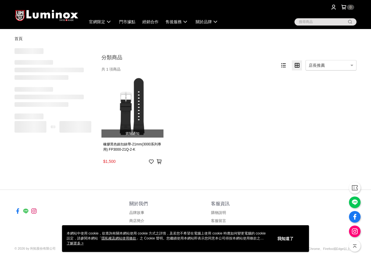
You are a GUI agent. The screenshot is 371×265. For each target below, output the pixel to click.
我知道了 (285, 238)
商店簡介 (136, 221)
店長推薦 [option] (317, 65)
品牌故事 (136, 212)
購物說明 (218, 212)
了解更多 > (75, 243)
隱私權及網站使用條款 (118, 238)
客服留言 (218, 221)
